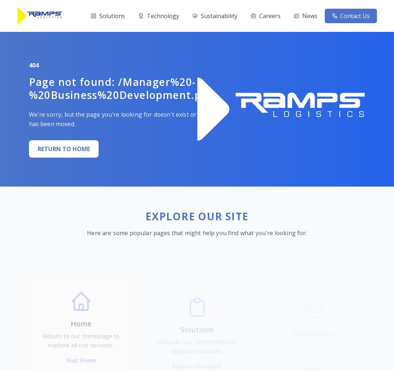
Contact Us (351, 16)
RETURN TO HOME (63, 149)
